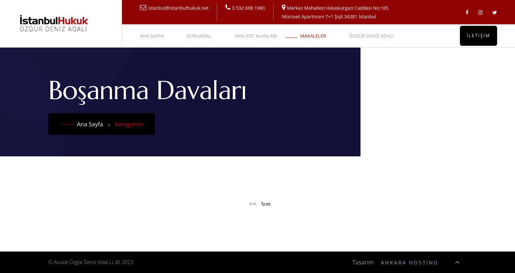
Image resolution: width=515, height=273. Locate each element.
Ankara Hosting (409, 262)
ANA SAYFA (152, 36)
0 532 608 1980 (248, 8)
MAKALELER (313, 36)
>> (252, 203)
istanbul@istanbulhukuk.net (178, 8)
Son (265, 203)
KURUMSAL (199, 36)
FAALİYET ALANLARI (256, 36)
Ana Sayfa (90, 124)
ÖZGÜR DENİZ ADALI (371, 36)
